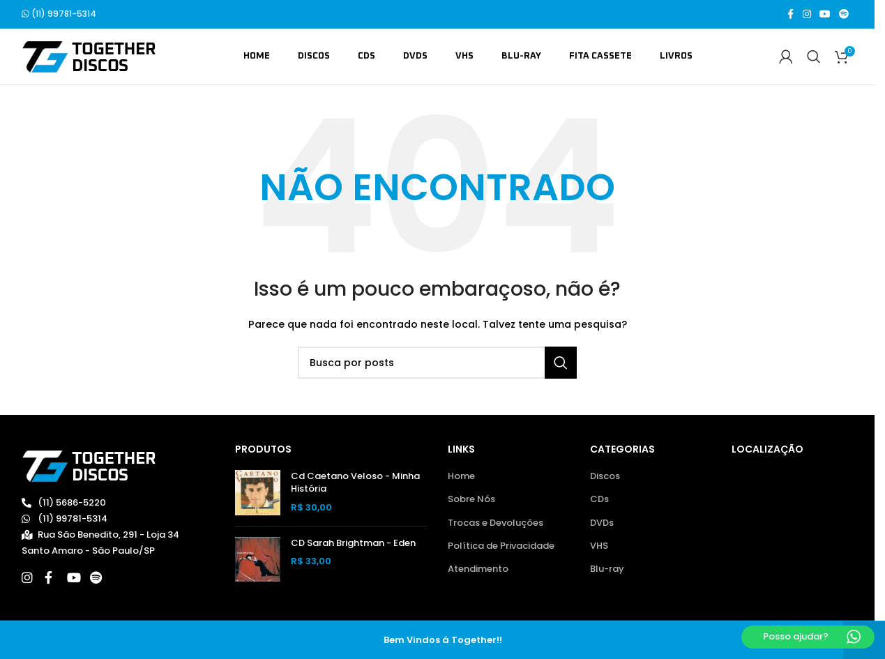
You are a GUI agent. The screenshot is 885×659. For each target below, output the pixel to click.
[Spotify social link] (844, 15)
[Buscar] (814, 57)
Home (461, 477)
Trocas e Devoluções (495, 523)
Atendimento (478, 569)
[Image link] (89, 466)
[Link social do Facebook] (790, 15)
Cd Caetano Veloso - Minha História (355, 483)
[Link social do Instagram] (807, 15)
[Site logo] (89, 56)
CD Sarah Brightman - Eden (353, 544)
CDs (599, 500)
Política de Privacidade (501, 546)
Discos (605, 477)
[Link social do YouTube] (825, 15)
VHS (599, 546)
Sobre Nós (471, 500)
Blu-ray (607, 569)
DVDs (602, 523)
